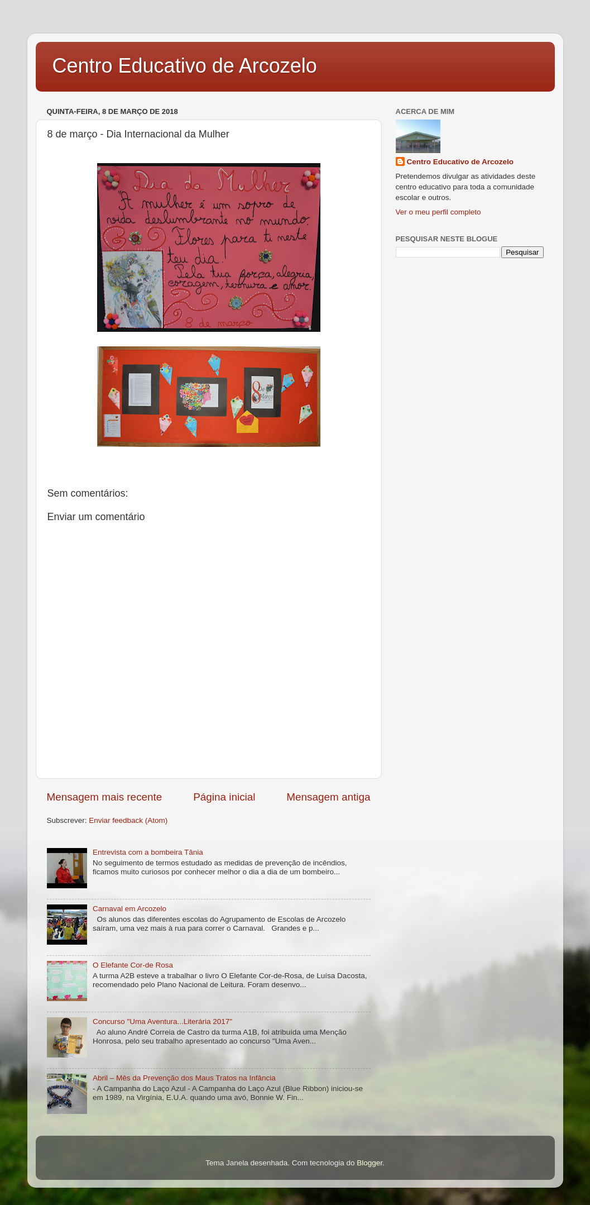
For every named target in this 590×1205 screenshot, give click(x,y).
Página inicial (224, 797)
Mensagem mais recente (104, 797)
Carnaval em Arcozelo (129, 908)
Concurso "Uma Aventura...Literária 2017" (162, 1021)
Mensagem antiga (328, 797)
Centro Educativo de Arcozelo (184, 65)
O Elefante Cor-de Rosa (133, 965)
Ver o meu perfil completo (438, 212)
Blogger (369, 1163)
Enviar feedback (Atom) (128, 820)
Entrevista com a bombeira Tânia (148, 852)
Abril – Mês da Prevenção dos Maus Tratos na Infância (184, 1078)
